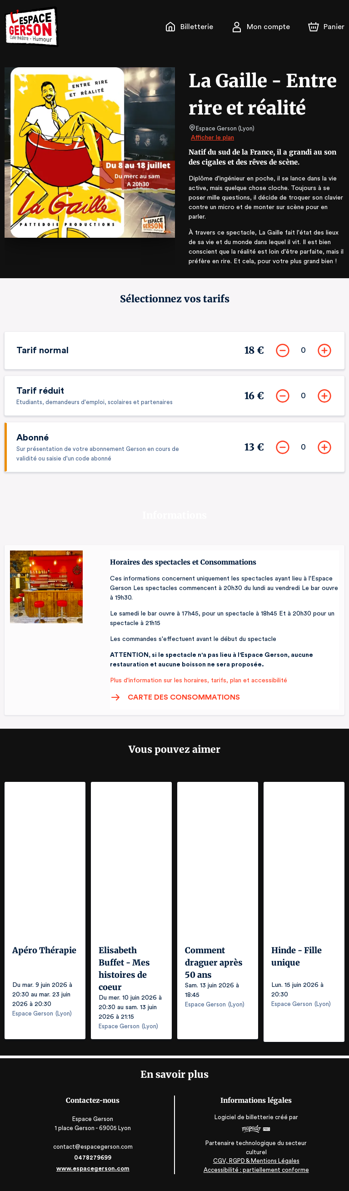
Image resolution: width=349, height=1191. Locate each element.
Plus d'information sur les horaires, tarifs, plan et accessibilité (196, 688)
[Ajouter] (322, 350)
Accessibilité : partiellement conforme (255, 1172)
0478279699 (93, 1160)
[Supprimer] (280, 350)
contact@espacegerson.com (93, 1149)
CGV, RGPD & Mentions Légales (255, 1164)
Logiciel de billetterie (243, 1120)
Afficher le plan (212, 137)
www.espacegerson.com (94, 1171)
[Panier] (326, 27)
